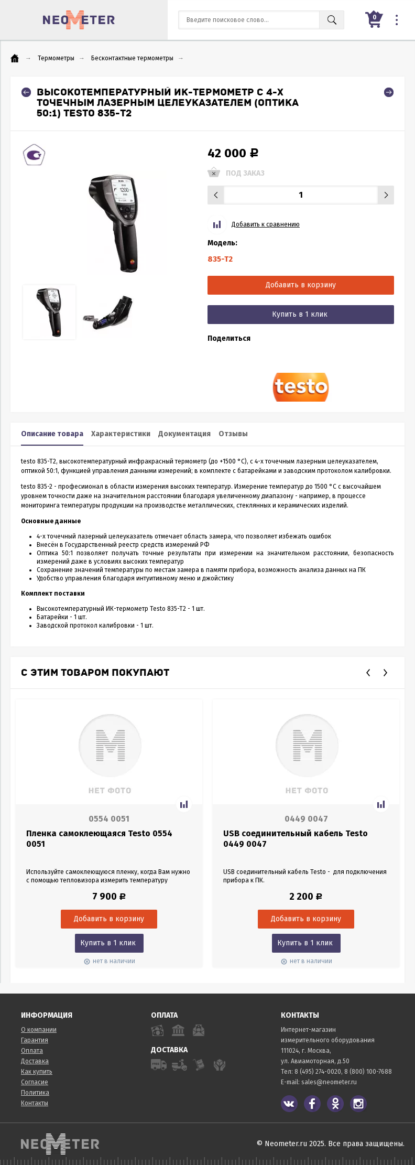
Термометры (56, 58)
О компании (39, 1029)
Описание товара (52, 433)
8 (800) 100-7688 (368, 1071)
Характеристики (120, 433)
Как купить (36, 1071)
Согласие (34, 1082)
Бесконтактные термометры (132, 58)
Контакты (34, 1103)
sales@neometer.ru (329, 1082)
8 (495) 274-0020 (317, 1071)
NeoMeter (79, 19)
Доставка (35, 1061)
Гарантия (34, 1040)
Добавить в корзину (301, 285)
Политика (35, 1092)
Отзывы (233, 433)
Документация (184, 433)
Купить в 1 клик (299, 314)
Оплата (32, 1050)
